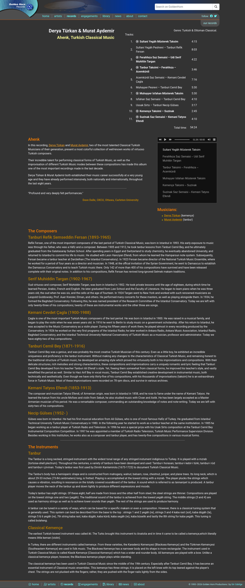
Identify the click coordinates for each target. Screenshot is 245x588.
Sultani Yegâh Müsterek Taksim (157, 41)
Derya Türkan (172, 215)
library (106, 16)
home (45, 16)
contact (142, 16)
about (129, 16)
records (71, 16)
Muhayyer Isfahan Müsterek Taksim (159, 93)
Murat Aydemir (173, 219)
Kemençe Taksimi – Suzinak (155, 111)
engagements (89, 16)
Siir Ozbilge (236, 584)
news (118, 16)
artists (58, 16)
